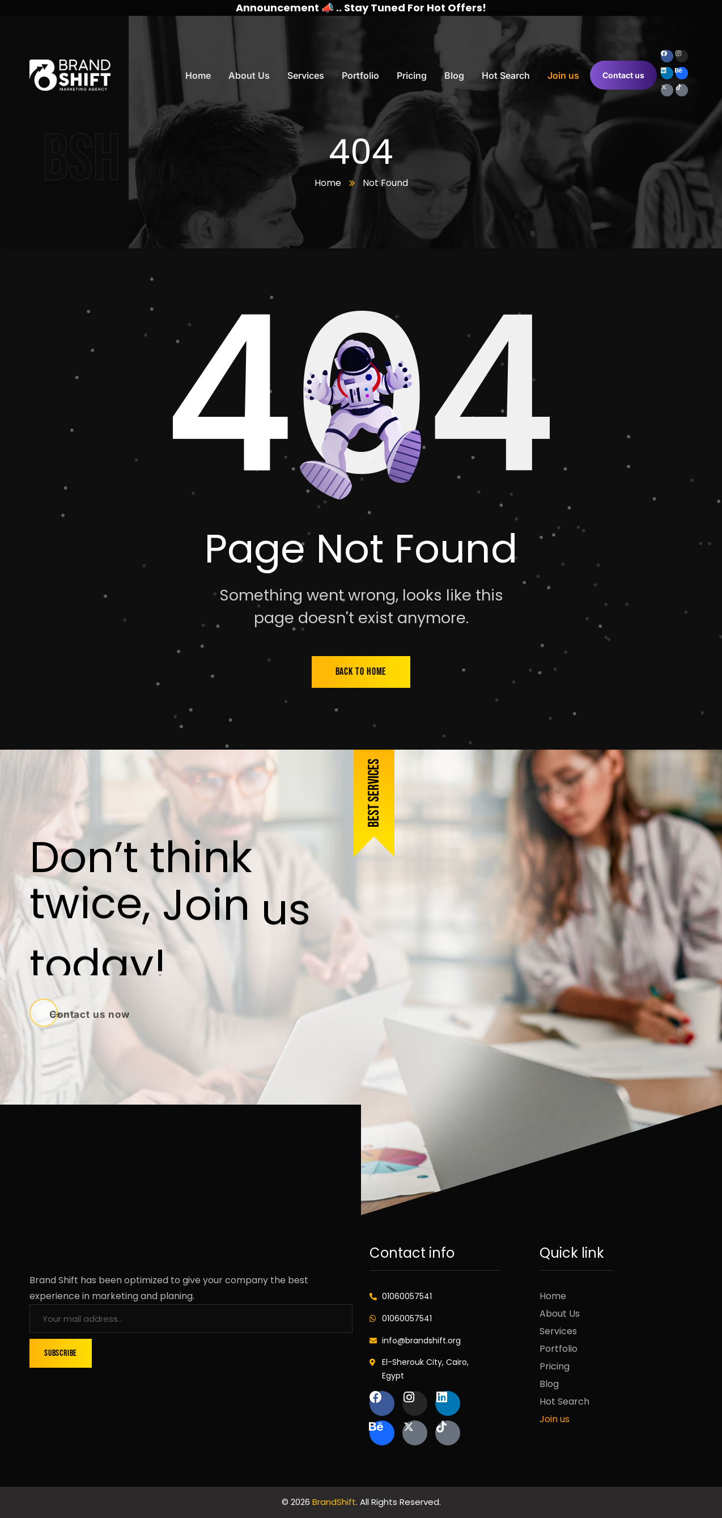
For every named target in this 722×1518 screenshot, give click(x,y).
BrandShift (334, 1502)
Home (328, 182)
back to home (361, 672)
